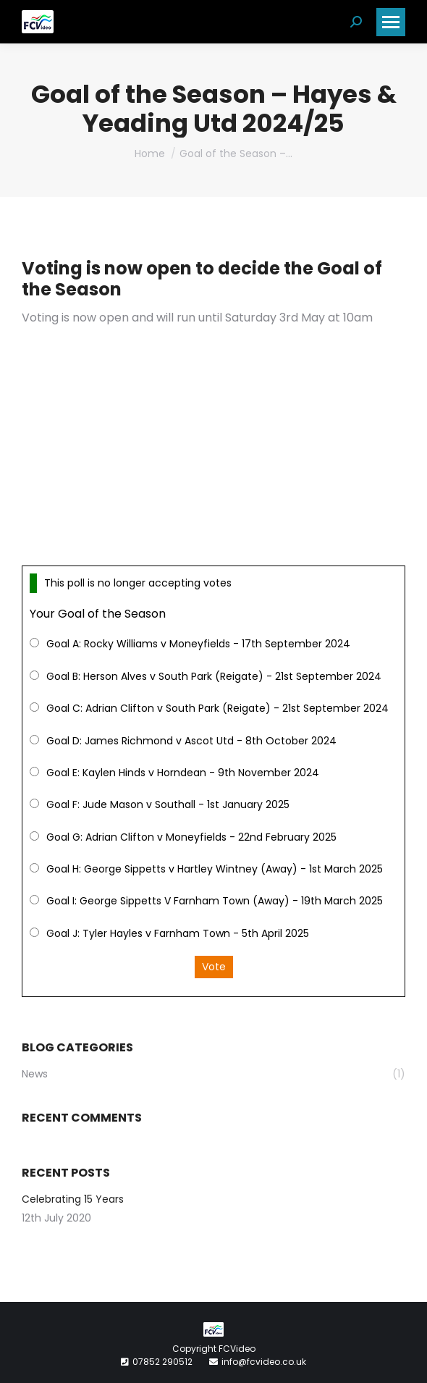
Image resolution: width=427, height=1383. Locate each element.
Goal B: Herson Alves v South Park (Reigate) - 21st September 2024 (213, 676)
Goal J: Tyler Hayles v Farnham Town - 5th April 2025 (177, 933)
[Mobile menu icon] (390, 22)
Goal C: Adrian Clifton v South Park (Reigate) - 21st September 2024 (217, 708)
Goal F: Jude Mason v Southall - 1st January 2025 (167, 804)
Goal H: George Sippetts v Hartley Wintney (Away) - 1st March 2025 (214, 869)
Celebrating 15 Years (73, 1199)
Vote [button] (214, 966)
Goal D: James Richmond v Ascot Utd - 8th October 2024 (191, 740)
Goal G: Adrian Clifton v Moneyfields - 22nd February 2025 (191, 837)
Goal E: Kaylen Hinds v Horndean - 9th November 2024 (182, 772)
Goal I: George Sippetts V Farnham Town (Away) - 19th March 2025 (214, 901)
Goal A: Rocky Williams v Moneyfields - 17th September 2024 (198, 643)
